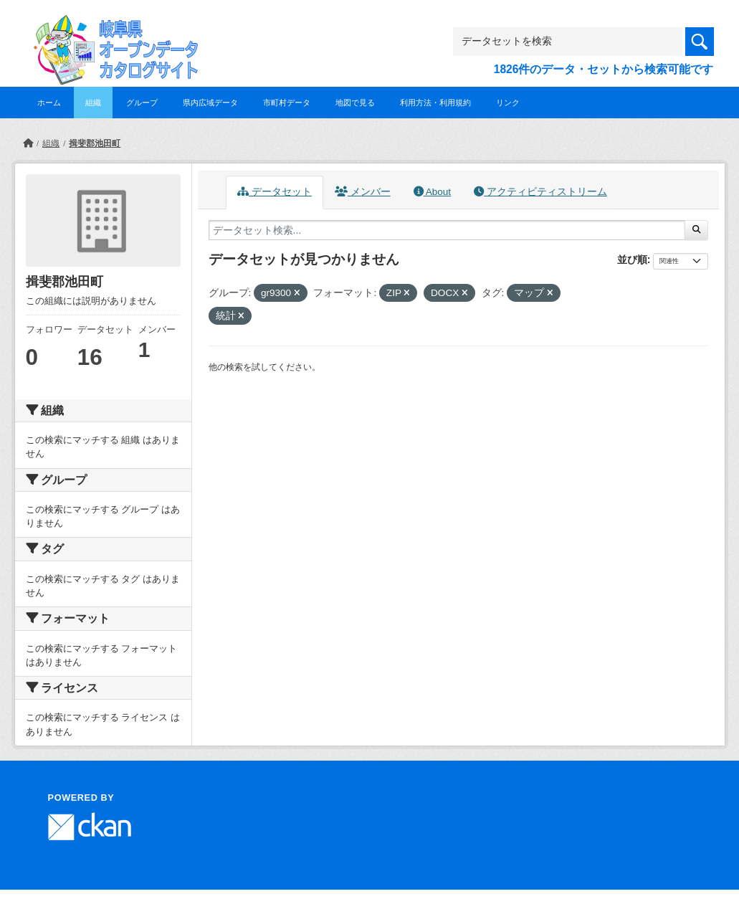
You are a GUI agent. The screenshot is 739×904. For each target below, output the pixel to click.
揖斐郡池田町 (94, 143)
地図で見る (355, 102)
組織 (93, 102)
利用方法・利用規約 (435, 102)
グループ (142, 102)
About (432, 191)
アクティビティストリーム (540, 191)
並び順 (632, 259)
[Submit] (696, 230)
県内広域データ (210, 102)
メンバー (363, 191)
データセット (274, 191)
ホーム (49, 102)
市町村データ (286, 102)
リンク (508, 102)
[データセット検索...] (447, 230)
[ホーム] (28, 143)
